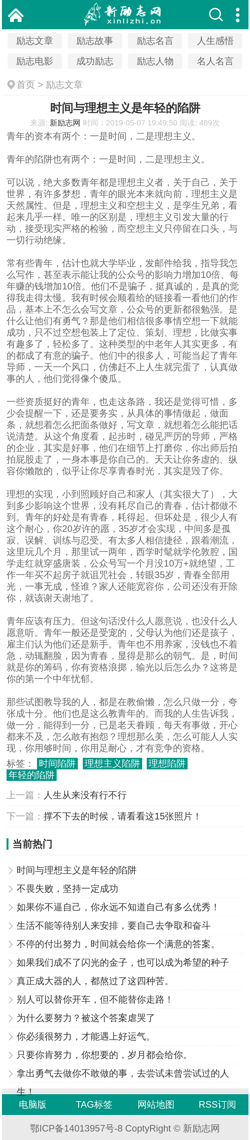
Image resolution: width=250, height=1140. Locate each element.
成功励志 (94, 61)
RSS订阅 (217, 1104)
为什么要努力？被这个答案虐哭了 (86, 1018)
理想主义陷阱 (112, 763)
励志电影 (34, 61)
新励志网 (65, 123)
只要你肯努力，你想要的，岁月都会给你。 (104, 1055)
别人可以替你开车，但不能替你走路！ (95, 999)
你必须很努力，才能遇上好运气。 (86, 1036)
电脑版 (33, 1104)
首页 (26, 84)
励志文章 (34, 40)
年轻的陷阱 (31, 775)
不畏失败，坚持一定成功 (67, 888)
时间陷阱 (57, 763)
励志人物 (155, 61)
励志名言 (155, 40)
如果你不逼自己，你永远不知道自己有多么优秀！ (118, 907)
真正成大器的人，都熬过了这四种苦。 (95, 981)
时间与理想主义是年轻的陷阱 (77, 870)
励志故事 (94, 40)
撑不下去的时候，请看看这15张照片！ (123, 816)
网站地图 (156, 1104)
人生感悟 (215, 40)
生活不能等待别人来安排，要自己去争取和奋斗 (114, 925)
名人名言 (215, 61)
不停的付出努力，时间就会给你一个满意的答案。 (118, 944)
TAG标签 (94, 1104)
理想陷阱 (167, 763)
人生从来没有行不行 (85, 795)
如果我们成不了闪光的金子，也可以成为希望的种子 (123, 962)
